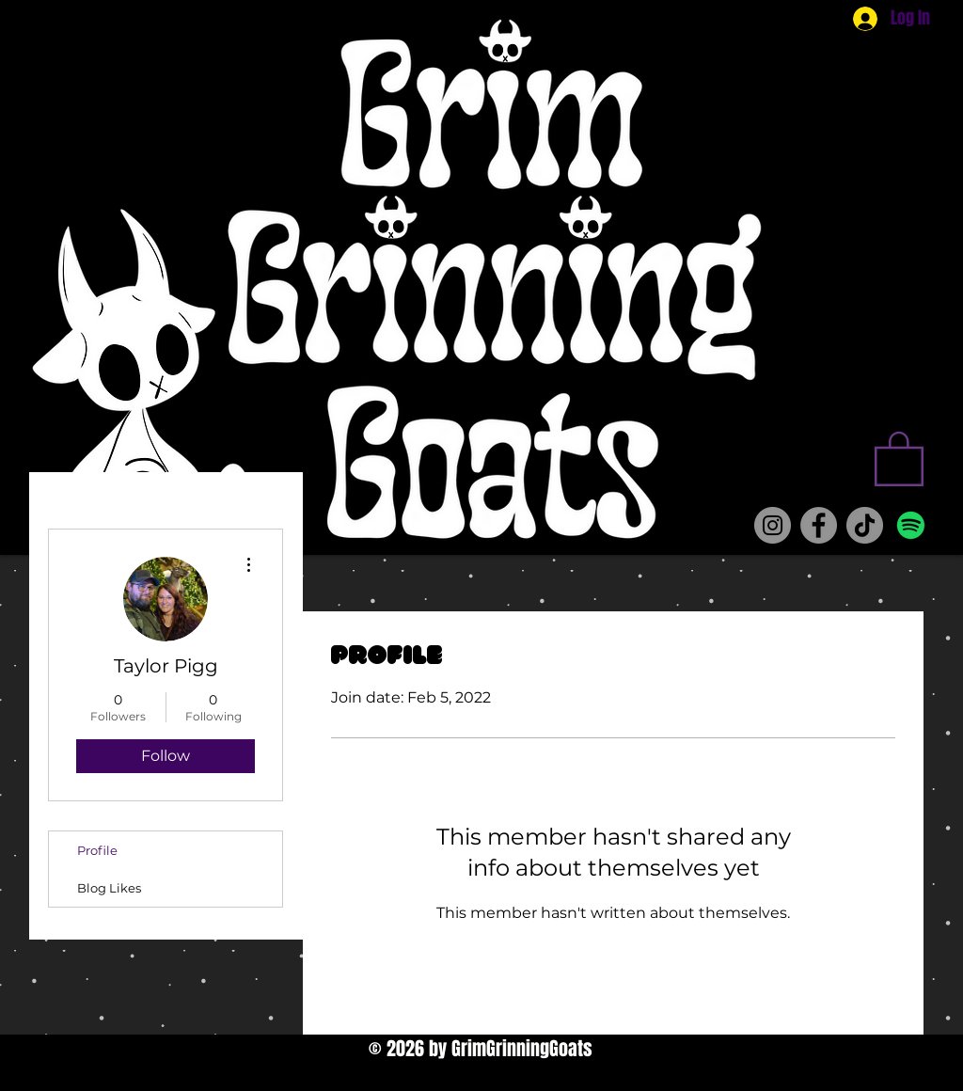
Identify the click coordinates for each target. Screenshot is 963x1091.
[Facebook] (818, 525)
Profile (97, 850)
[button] (899, 457)
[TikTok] (864, 525)
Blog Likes (109, 887)
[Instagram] (772, 525)
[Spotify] (910, 525)
